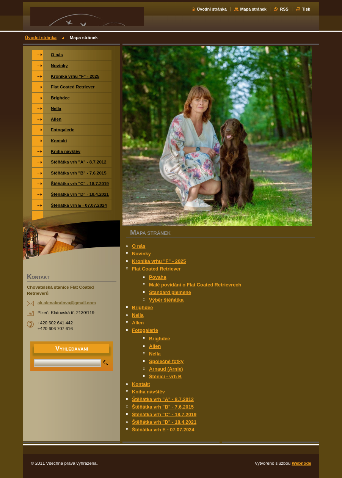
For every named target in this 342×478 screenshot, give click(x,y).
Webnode (301, 463)
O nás (139, 246)
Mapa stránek (253, 9)
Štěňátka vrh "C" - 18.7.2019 (164, 414)
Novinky (141, 253)
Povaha (157, 277)
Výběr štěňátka (166, 300)
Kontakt (141, 384)
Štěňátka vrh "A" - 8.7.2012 (163, 399)
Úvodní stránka (212, 9)
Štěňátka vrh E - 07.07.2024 (163, 429)
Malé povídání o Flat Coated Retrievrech (195, 285)
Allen (138, 322)
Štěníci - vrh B (165, 376)
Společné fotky (166, 361)
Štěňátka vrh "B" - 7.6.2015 (163, 407)
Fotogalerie (145, 330)
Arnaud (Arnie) (166, 369)
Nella (138, 315)
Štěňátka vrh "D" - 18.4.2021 (164, 422)
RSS (284, 9)
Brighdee (142, 307)
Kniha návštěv (148, 392)
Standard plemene (170, 292)
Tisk (306, 9)
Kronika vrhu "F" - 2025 (159, 261)
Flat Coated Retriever (156, 269)
